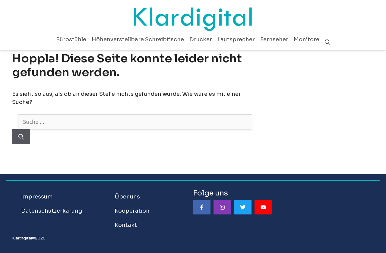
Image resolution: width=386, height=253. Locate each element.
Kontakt (126, 225)
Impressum (37, 196)
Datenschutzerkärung (51, 211)
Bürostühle (71, 39)
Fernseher (274, 39)
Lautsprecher (236, 39)
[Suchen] (21, 136)
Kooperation (132, 211)
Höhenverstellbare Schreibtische (138, 39)
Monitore (306, 39)
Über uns (127, 196)
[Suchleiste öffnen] (327, 42)
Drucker (200, 39)
